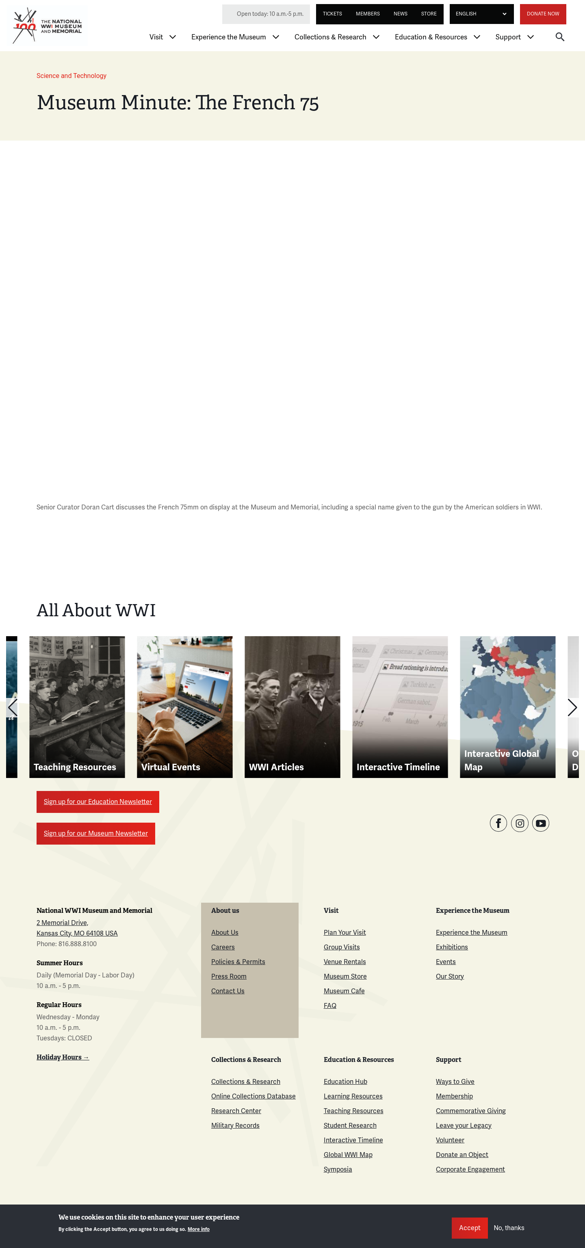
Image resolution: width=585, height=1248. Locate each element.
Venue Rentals (345, 962)
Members (368, 14)
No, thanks (509, 1228)
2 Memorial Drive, (62, 923)
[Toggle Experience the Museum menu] (276, 37)
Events (446, 962)
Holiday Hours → (63, 1057)
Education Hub (345, 1082)
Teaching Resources (354, 1111)
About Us (224, 933)
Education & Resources (431, 37)
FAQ (330, 1006)
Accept (470, 1228)
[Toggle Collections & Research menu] (376, 37)
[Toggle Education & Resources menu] (477, 37)
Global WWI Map (348, 1155)
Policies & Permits (238, 962)
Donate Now (543, 14)
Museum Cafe (344, 991)
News (400, 14)
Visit (156, 37)
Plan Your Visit (345, 933)
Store (429, 14)
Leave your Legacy (464, 1126)
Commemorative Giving (471, 1111)
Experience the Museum (228, 37)
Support (508, 37)
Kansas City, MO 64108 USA (77, 934)
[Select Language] (479, 14)
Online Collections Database (253, 1096)
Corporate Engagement (470, 1170)
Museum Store (345, 977)
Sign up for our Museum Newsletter (96, 834)
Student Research (350, 1126)
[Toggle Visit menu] (172, 37)
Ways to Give (455, 1082)
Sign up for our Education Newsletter (98, 802)
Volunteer (450, 1140)
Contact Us (228, 991)
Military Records (235, 1126)
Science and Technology (71, 76)
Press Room (229, 977)
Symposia (338, 1170)
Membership (454, 1096)
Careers (223, 947)
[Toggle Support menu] (530, 37)
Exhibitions (452, 947)
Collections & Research (330, 37)
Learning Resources (353, 1096)
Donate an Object (462, 1155)
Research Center (236, 1111)
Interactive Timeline (353, 1140)
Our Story (450, 977)
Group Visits (342, 947)
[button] (560, 36)
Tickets (332, 14)
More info (199, 1229)
